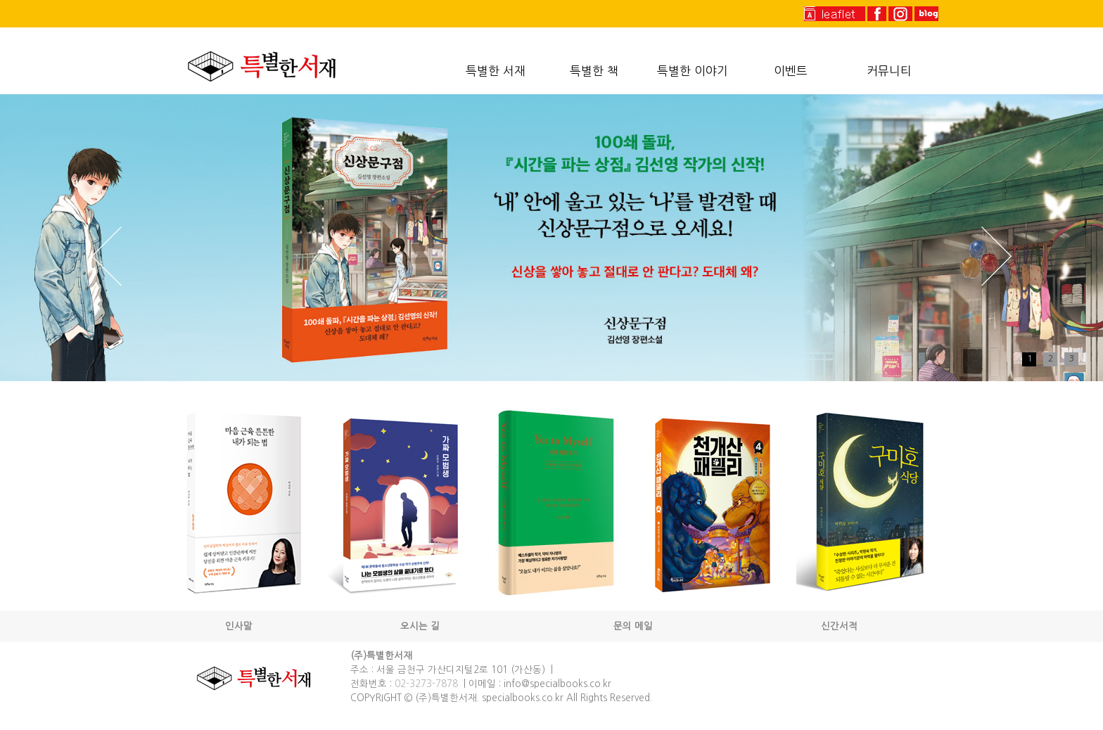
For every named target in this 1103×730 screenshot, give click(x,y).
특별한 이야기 (692, 71)
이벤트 (791, 71)
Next (996, 256)
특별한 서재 (495, 71)
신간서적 (839, 626)
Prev (106, 256)
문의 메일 (633, 626)
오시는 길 (420, 626)
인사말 (239, 626)
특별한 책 (594, 71)
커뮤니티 (889, 71)
